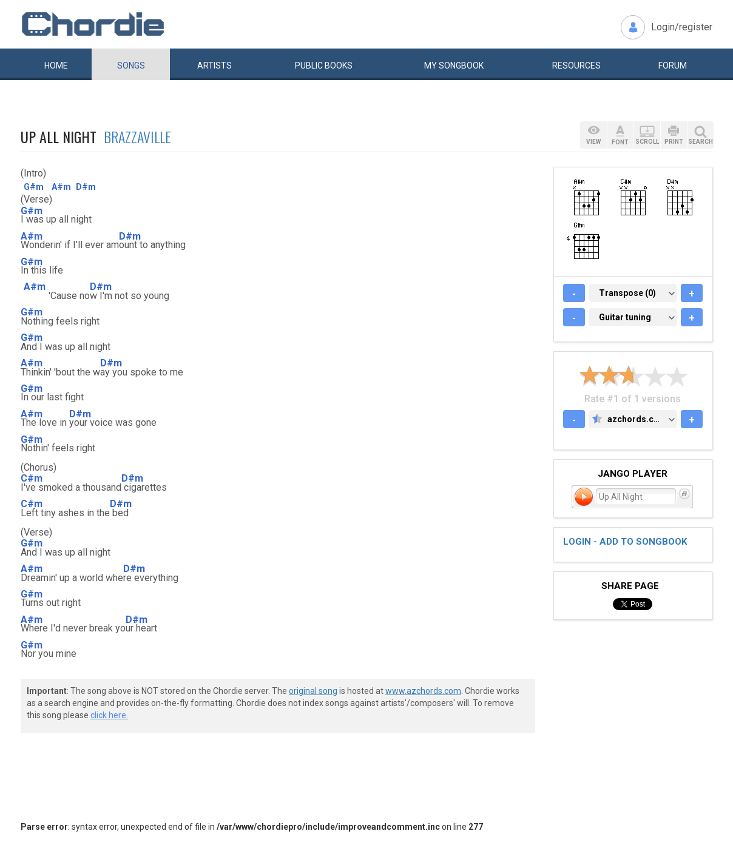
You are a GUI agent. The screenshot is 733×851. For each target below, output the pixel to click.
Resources (576, 65)
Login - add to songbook (625, 541)
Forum (672, 65)
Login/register (681, 27)
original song (313, 691)
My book (454, 65)
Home (56, 65)
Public (324, 65)
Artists (214, 65)
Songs (131, 65)
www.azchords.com (423, 691)
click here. (109, 715)
